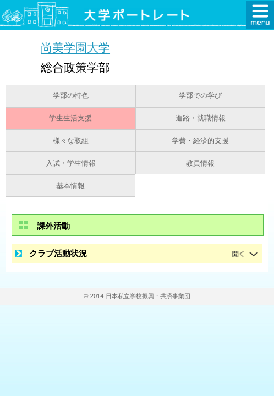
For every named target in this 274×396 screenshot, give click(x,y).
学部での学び (200, 96)
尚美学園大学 (75, 47)
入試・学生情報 (71, 163)
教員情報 (200, 163)
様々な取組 (71, 141)
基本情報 (70, 186)
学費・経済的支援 (200, 141)
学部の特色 (71, 96)
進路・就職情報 (201, 118)
